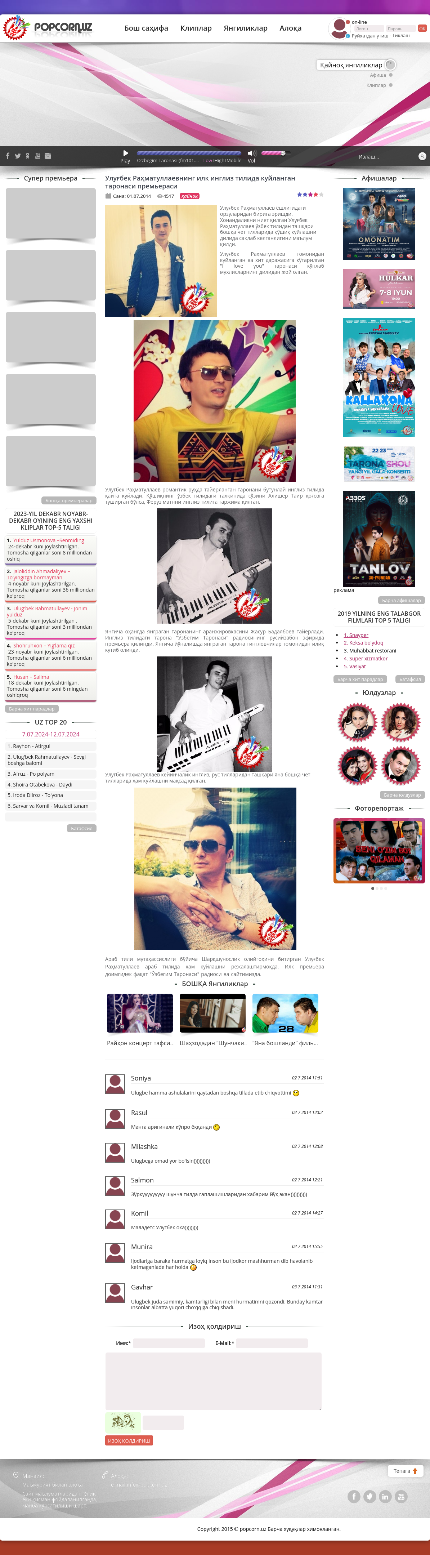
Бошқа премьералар (69, 500)
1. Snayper (356, 635)
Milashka (144, 1146)
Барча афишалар (401, 600)
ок (422, 28)
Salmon (142, 1180)
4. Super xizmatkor (366, 658)
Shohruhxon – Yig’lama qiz (44, 646)
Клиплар (196, 28)
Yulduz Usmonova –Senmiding (48, 541)
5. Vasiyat (355, 666)
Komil (139, 1213)
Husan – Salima (31, 677)
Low (207, 160)
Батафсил (410, 679)
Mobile (234, 160)
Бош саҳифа (146, 28)
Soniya (141, 1078)
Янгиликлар (246, 28)
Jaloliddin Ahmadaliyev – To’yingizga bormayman (38, 575)
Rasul (139, 1112)
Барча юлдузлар (402, 795)
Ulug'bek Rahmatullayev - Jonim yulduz (47, 612)
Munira (142, 1246)
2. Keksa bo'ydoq (364, 642)
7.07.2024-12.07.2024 (50, 734)
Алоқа (291, 28)
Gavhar (142, 1287)
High (219, 160)
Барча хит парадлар (360, 679)
